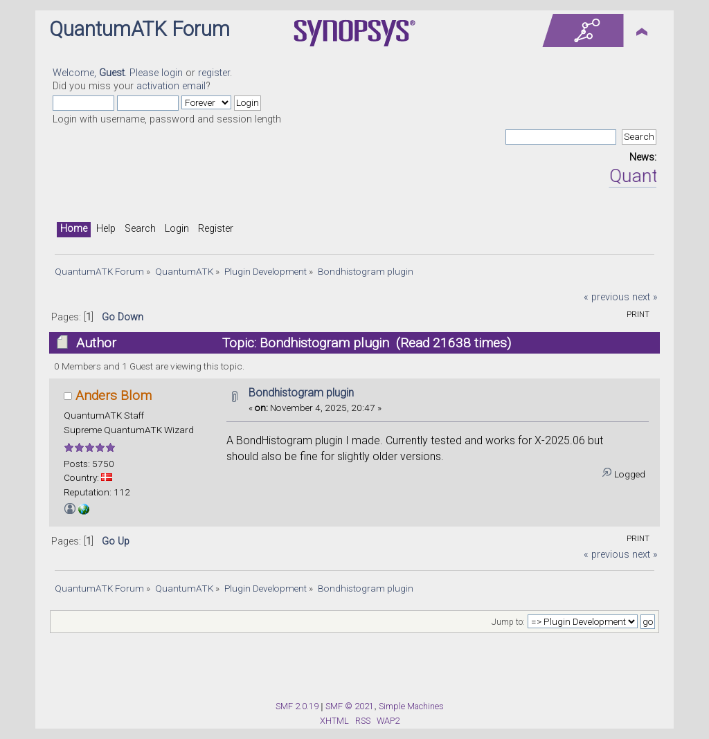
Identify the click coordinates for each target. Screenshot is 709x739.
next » (645, 297)
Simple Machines (411, 706)
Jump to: (508, 622)
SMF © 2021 (349, 706)
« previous (606, 297)
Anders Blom (113, 395)
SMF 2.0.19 (297, 706)
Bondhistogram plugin (301, 392)
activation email (171, 86)
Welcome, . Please (107, 73)
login (172, 73)
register (214, 73)
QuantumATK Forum (139, 29)
